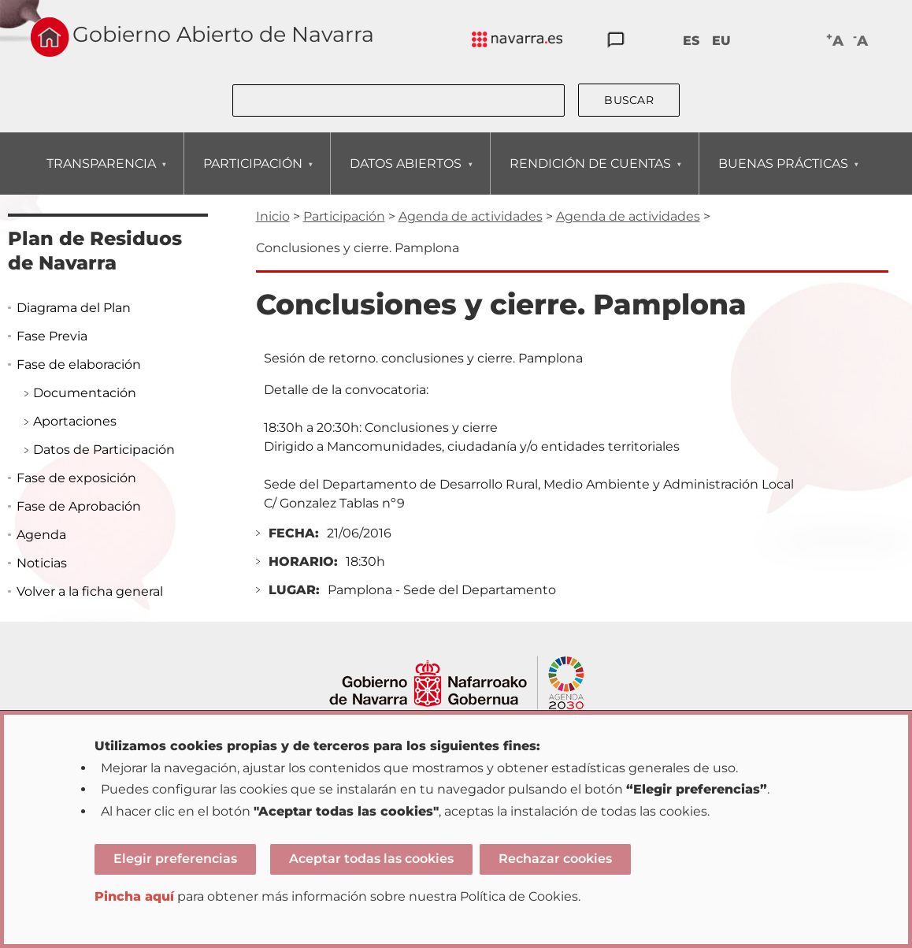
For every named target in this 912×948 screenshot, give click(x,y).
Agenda (41, 534)
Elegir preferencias (175, 858)
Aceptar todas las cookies (371, 858)
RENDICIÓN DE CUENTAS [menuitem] (590, 175)
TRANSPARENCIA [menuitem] (101, 175)
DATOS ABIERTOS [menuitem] (405, 175)
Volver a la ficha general (90, 591)
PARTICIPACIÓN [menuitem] (252, 175)
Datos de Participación (104, 449)
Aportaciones (75, 421)
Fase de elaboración (79, 364)
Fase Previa (52, 336)
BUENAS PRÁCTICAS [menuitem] (782, 175)
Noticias (42, 563)
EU (721, 40)
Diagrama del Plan (74, 307)
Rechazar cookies (555, 858)
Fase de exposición (76, 477)
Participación (344, 216)
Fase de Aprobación (79, 506)
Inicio (273, 216)
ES (691, 40)
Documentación (84, 392)
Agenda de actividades (471, 216)
